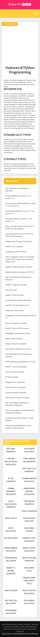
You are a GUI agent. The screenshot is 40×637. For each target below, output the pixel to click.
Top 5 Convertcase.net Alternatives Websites (18, 278)
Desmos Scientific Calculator (16, 323)
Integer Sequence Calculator (15, 344)
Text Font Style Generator (14, 372)
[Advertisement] (20, 45)
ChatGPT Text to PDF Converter (17, 328)
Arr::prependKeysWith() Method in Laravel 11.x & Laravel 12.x (20, 204)
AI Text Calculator (11, 377)
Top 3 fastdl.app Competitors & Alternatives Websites (17, 404)
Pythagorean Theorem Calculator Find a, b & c (20, 317)
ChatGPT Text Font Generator (16, 367)
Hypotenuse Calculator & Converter (18, 349)
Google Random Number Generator (18, 300)
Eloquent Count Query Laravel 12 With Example (19, 419)
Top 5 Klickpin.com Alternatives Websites (17, 189)
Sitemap (35, 634)
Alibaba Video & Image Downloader (18, 242)
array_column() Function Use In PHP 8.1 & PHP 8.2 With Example (20, 227)
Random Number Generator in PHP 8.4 (19, 272)
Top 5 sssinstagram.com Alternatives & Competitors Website (20, 411)
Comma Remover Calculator (15, 387)
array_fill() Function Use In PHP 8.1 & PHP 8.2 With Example (19, 235)
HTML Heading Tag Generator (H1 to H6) (20, 362)
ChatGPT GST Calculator (14, 247)
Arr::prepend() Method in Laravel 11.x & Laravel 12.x (19, 212)
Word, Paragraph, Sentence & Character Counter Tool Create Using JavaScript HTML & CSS (19, 259)
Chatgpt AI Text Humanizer (15, 382)
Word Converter (11, 290)
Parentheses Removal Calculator (17, 398)
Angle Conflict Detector (14, 339)
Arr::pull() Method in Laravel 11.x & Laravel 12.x (18, 197)
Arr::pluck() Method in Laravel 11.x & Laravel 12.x (18, 220)
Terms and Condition (15, 634)
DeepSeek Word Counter (14, 310)
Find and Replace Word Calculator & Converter (18, 355)
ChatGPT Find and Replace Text (17, 305)
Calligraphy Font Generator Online (17, 333)
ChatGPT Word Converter (14, 295)
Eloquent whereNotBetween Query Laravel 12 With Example (18, 427)
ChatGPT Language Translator (16, 285)
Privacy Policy (27, 634)
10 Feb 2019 (12, 24)
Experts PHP (20, 631)
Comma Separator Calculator (15, 393)
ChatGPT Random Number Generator (18, 267)
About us (5, 634)
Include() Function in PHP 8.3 (16, 252)
